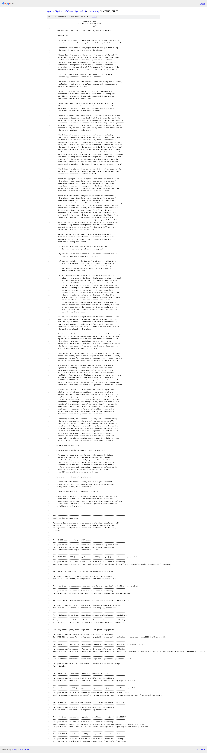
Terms (26, 749)
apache (50, 11)
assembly (94, 11)
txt (197, 749)
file (94, 17)
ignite (59, 11)
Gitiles (14, 749)
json (203, 749)
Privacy (20, 749)
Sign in (202, 4)
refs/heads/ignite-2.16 (75, 11)
